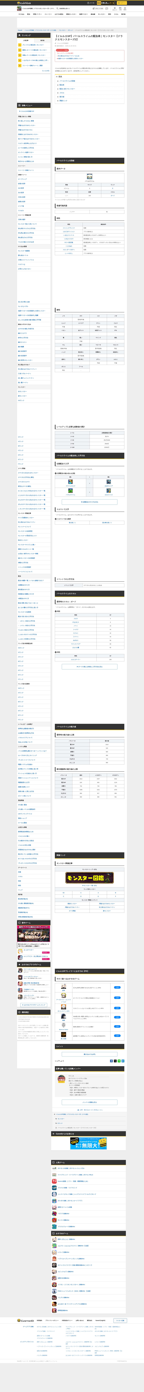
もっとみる (45, 71)
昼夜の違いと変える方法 (26, 791)
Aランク (20, 441)
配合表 (62, 85)
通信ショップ (22, 818)
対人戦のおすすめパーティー (27, 369)
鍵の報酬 (21, 347)
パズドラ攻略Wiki (71, 1336)
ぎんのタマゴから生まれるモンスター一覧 (31, 504)
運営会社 (89, 1320)
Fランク (20, 464)
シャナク (75, 629)
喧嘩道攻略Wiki (99, 1355)
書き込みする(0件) (90, 1054)
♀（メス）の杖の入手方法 (26, 625)
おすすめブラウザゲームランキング (34, 1005)
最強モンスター (71, 14)
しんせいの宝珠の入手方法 (26, 639)
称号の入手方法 (23, 338)
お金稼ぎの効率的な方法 (26, 733)
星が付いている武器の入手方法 (28, 854)
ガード (113, 195)
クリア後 (21, 206)
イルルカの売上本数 (24, 845)
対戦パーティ (37, 14)
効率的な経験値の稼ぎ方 (26, 728)
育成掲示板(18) (23, 912)
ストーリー (48, 14)
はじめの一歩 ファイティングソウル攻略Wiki (79, 1355)
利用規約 (39, 1320)
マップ (20, 890)
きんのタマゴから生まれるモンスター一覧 (31, 500)
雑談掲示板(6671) (23, 908)
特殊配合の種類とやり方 (26, 594)
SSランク (21, 400)
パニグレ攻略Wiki (42, 1355)
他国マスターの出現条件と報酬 (28, 315)
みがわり (75, 640)
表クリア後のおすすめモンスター (29, 139)
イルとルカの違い (24, 836)
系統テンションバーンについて (28, 778)
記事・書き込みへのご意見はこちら (90, 1110)
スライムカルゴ (70, 483)
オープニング (22, 179)
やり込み (21, 14)
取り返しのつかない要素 (26, 121)
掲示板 (123, 14)
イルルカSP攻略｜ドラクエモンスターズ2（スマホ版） (72, 1114)
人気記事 (25, 40)
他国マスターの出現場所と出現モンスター (70, 58)
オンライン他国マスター (26, 152)
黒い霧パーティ (23, 382)
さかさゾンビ (109, 492)
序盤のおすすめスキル (25, 130)
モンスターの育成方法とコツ (27, 535)
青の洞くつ (72, 522)
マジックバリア (75, 644)
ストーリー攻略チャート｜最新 (33, 65)
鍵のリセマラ (22, 333)
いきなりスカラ (68, 239)
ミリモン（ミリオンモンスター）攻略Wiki (78, 1351)
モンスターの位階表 (24, 612)
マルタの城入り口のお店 (26, 242)
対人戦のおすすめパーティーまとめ (68, 56)
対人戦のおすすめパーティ (107, 907)
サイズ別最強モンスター (26, 518)
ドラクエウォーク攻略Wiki (45, 1338)
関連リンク (63, 101)
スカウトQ (21, 264)
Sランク (20, 437)
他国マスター (83, 14)
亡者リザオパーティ (24, 373)
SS (63, 893)
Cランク (20, 450)
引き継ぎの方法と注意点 (26, 840)
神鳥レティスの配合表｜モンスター (34, 55)
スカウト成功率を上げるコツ (27, 143)
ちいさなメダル (23, 306)
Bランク (20, 446)
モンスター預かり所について (27, 224)
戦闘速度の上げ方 (24, 782)
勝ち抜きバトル (23, 255)
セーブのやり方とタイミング (27, 755)
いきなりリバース (69, 235)
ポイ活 (90, 3)
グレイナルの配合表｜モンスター (33, 45)
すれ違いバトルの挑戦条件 (26, 809)
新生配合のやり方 (24, 589)
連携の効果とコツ (24, 787)
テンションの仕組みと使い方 (27, 773)
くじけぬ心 (69, 246)
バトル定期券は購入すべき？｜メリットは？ (32, 751)
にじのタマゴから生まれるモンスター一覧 (31, 495)
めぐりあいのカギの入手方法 (27, 858)
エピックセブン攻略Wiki (102, 1346)
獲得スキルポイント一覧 (26, 549)
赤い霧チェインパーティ (26, 378)
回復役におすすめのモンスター (28, 134)
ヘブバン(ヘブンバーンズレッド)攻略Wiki (49, 1346)
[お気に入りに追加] (98, 8)
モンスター (101, 14)
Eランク (60, 1123)
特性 (109, 14)
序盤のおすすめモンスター (107, 903)
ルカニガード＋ (75, 659)
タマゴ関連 (72, 911)
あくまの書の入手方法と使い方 (28, 607)
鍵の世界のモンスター (25, 360)
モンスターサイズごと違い (26, 544)
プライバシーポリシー (52, 1320)
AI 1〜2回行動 (69, 242)
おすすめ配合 (59, 14)
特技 (19, 881)
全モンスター (22, 391)
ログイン (122, 3)
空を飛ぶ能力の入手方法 (26, 233)
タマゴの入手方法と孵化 (26, 477)
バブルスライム (70, 492)
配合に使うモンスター (67, 89)
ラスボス (21, 210)
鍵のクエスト (22, 342)
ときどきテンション (69, 231)
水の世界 (21, 188)
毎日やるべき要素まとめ (26, 161)
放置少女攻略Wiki (42, 1351)
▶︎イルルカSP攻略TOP (26, 111)
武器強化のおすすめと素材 (26, 849)
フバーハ (75, 636)
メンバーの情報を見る (89, 1102)
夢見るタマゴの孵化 (24, 486)
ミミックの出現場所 (24, 567)
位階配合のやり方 (24, 585)
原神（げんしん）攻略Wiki (45, 1342)
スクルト (75, 633)
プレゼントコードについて (26, 760)
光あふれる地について (25, 742)
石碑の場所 (21, 219)
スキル (116, 14)
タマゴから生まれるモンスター (28, 473)
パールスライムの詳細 (67, 81)
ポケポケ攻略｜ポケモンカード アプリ (106, 1331)
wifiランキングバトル (25, 814)
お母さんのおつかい (24, 269)
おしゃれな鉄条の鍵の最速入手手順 (29, 320)
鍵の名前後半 (22, 356)
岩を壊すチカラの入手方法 (26, 228)
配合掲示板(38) (23, 899)
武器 (19, 872)
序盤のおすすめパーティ (72, 907)
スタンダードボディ (69, 249)
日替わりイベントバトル (26, 260)
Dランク (20, 455)
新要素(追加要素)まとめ (25, 831)
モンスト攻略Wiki (100, 1336)
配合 (28, 14)
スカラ (76, 618)
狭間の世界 (21, 201)
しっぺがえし (69, 253)
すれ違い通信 (22, 805)
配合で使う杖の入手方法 (26, 616)
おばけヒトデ (109, 483)
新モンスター (107, 911)
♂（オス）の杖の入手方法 (26, 621)
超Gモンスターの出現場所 (26, 558)
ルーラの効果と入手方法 (26, 148)
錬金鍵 (93, 14)
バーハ (76, 626)
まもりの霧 (75, 647)
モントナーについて (24, 526)
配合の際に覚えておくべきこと (28, 603)
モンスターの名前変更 (25, 531)
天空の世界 (21, 197)
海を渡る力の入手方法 (25, 237)
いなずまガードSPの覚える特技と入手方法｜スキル (36, 60)
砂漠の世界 (21, 183)
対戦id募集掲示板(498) (25, 917)
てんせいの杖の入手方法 (26, 630)
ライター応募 (120, 1320)
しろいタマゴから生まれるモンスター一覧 (31, 509)
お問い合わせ (80, 1320)
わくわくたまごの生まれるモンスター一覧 (31, 491)
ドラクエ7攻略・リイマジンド (46, 1331)
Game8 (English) (100, 1320)
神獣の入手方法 (23, 562)
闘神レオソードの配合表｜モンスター (35, 50)
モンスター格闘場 (24, 251)
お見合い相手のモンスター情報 (28, 553)
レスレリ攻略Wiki (100, 1342)
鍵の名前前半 (22, 351)
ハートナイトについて (25, 571)
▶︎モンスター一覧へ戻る (89, 879)
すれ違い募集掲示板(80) (26, 903)
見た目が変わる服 (24, 302)
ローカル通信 (22, 823)
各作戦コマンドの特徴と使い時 (28, 769)
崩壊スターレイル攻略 (43, 1336)
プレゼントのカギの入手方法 (27, 863)
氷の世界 (21, 192)
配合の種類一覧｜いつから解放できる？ (31, 580)
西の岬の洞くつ (107, 522)
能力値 (62, 97)
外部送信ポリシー (67, 1320)
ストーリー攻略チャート (26, 170)
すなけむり (75, 622)
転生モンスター (23, 540)
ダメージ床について (24, 796)
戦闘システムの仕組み (25, 764)
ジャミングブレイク (69, 228)
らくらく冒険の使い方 (25, 157)
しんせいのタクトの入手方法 (27, 634)
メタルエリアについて (25, 737)
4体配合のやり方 (23, 598)
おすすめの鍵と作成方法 (26, 329)
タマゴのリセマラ (24, 482)
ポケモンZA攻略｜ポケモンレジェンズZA (49, 1327)
